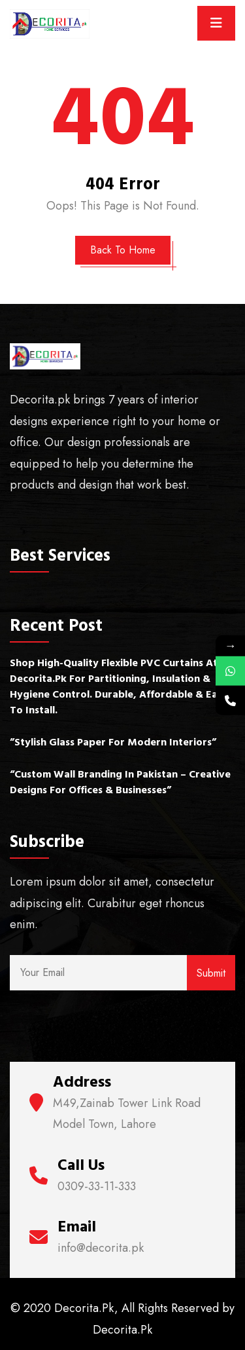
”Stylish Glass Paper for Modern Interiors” (113, 742)
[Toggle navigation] (216, 23)
